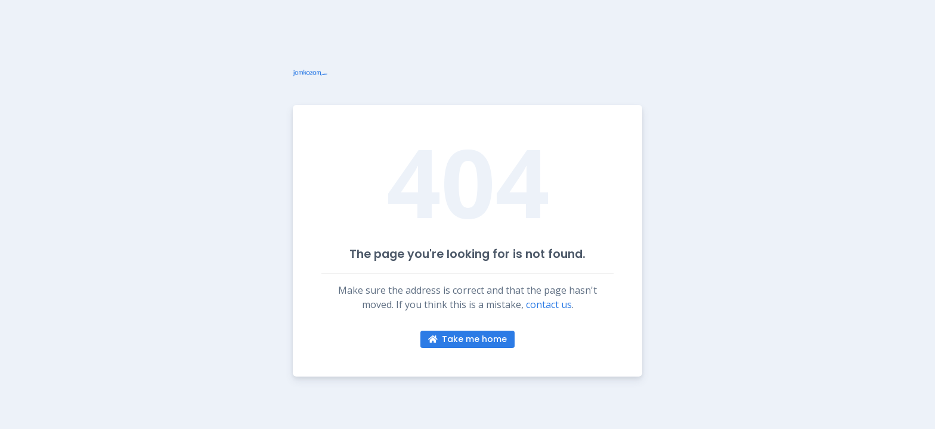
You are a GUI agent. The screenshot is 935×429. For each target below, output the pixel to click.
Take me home (467, 339)
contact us (549, 304)
